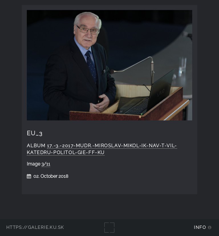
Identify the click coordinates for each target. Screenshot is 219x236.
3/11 (45, 164)
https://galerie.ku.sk (35, 227)
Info (200, 227)
